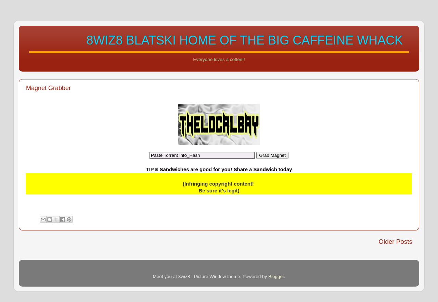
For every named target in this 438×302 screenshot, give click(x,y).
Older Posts (395, 241)
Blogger (276, 276)
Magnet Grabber (48, 88)
